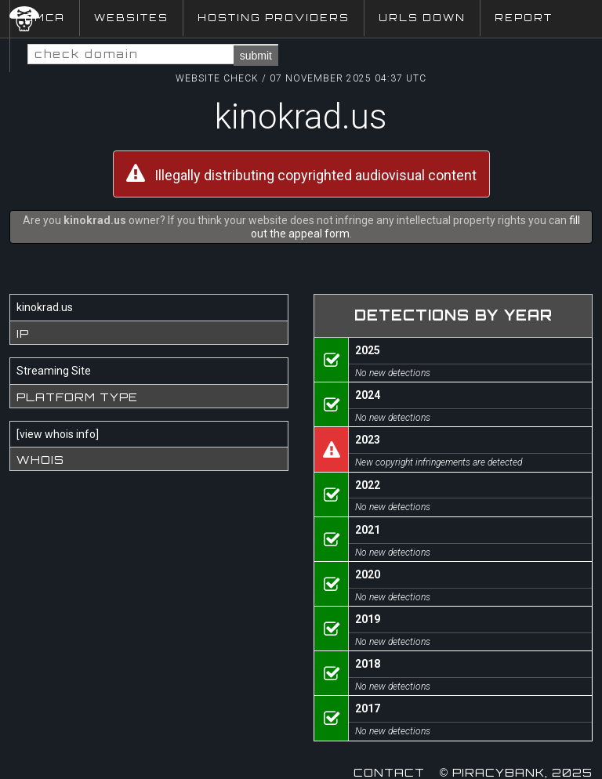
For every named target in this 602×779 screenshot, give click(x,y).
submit (256, 55)
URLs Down (422, 18)
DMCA (44, 18)
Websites (131, 18)
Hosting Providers (274, 18)
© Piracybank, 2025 (516, 772)
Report (524, 18)
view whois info (58, 434)
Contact (389, 772)
